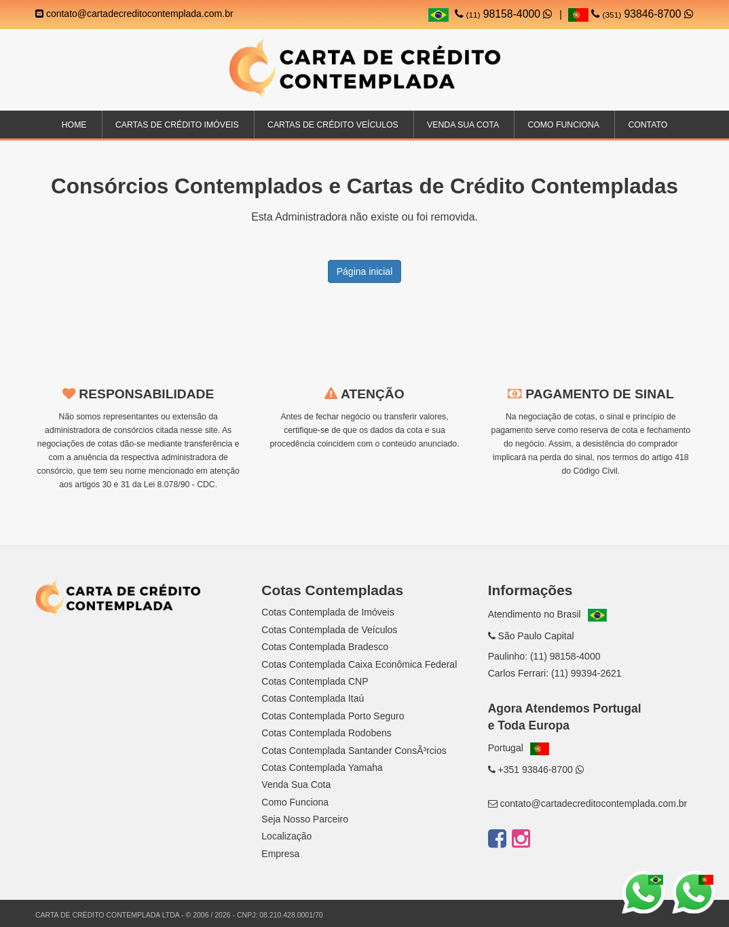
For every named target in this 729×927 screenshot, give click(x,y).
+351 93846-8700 (536, 769)
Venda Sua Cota (296, 784)
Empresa (280, 853)
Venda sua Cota (463, 125)
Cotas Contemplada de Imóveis (327, 612)
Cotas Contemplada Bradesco (324, 646)
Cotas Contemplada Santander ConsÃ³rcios (353, 750)
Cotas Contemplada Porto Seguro (332, 716)
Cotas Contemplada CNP (314, 681)
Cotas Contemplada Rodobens (326, 732)
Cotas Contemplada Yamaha (321, 767)
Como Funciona (563, 125)
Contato (647, 125)
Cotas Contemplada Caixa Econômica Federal (359, 664)
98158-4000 (504, 14)
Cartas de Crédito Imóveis (177, 125)
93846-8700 (631, 14)
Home (74, 125)
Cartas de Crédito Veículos (332, 125)
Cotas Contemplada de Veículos (329, 629)
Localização (286, 836)
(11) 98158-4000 (565, 656)
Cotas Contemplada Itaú (312, 698)
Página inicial (365, 271)
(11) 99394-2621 (586, 673)
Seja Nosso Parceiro (304, 819)
